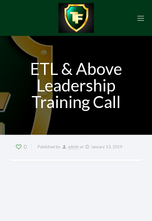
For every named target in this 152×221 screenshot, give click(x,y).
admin (73, 146)
